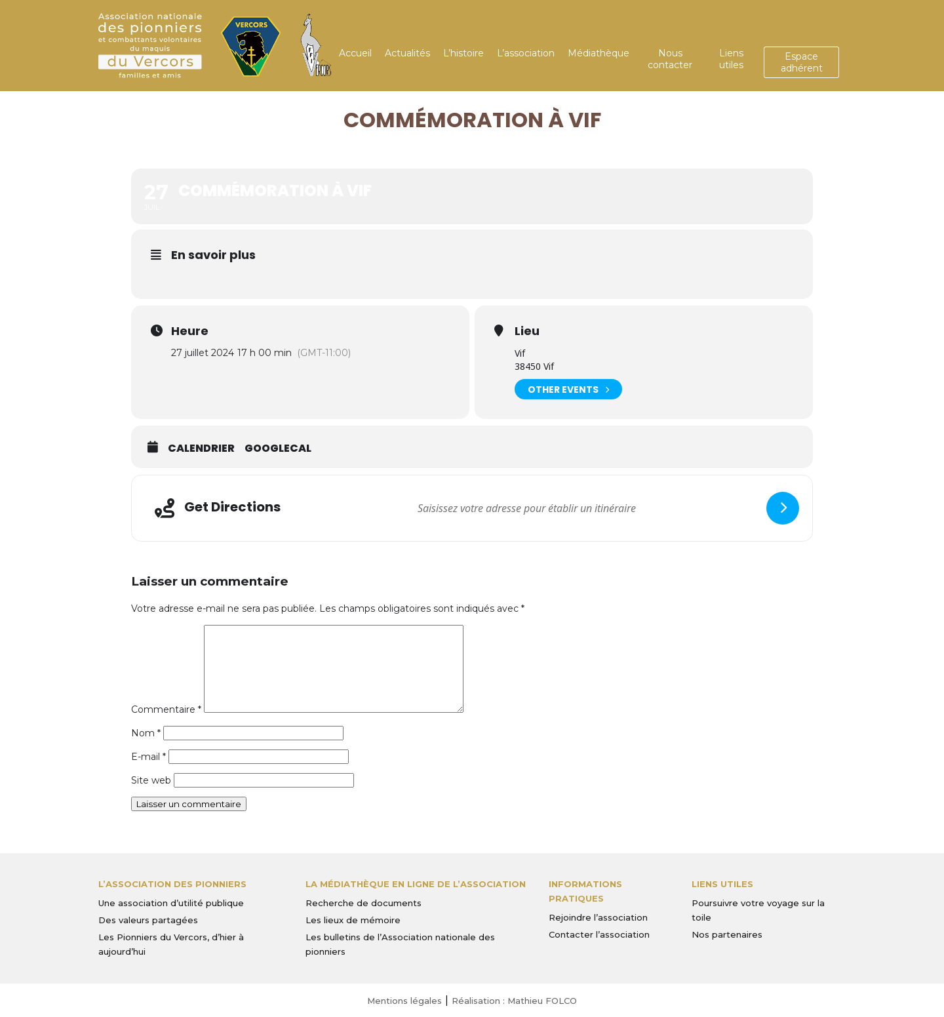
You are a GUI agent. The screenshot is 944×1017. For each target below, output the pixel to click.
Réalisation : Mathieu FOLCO (514, 1000)
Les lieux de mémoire (353, 920)
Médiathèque (598, 53)
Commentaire (166, 709)
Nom (146, 733)
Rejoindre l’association (598, 917)
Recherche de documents (363, 903)
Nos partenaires (727, 934)
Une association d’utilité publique (171, 903)
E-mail (148, 757)
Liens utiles (731, 59)
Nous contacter (670, 59)
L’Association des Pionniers (172, 884)
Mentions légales (404, 1000)
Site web (151, 780)
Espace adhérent (802, 62)
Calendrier (201, 448)
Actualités (407, 53)
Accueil (355, 53)
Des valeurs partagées (148, 920)
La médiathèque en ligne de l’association (415, 884)
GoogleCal (278, 448)
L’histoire (463, 53)
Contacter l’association (599, 934)
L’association (526, 53)
